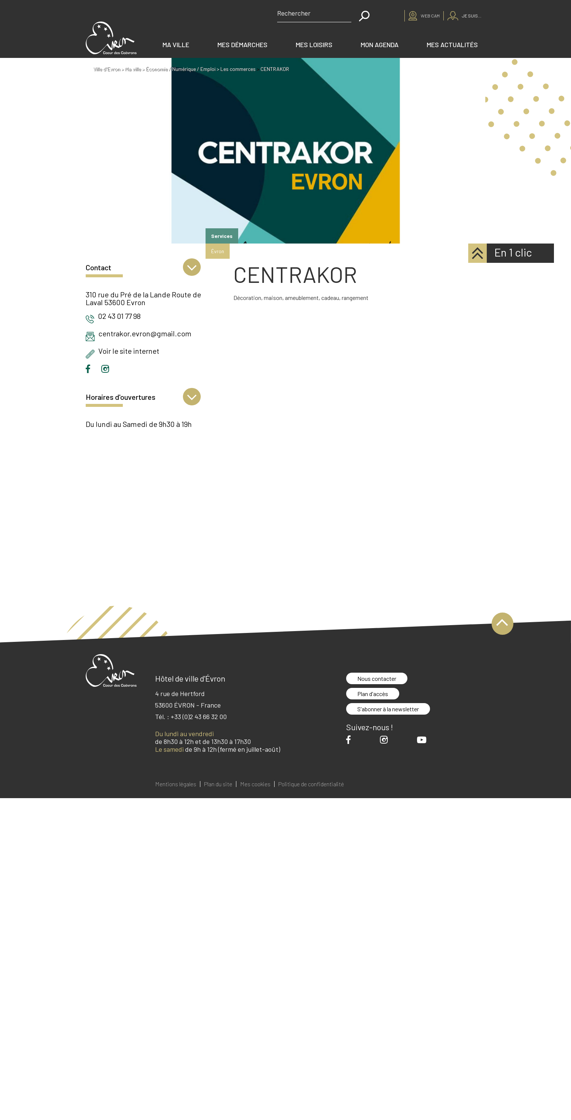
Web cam (430, 15)
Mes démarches (242, 44)
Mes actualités (452, 44)
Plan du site (218, 784)
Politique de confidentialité (311, 784)
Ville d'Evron (106, 69)
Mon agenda (379, 44)
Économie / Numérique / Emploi (181, 69)
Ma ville (176, 44)
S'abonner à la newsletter (388, 708)
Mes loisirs (314, 44)
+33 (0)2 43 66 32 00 (199, 716)
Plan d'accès (372, 693)
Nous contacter (376, 678)
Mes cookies (255, 784)
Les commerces (238, 69)
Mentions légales (175, 784)
